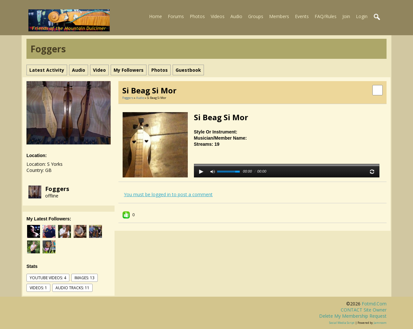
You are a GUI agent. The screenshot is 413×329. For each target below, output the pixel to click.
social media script (342, 323)
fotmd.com (374, 304)
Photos (197, 16)
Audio (236, 16)
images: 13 (85, 278)
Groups (255, 16)
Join (346, 16)
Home (155, 16)
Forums (176, 16)
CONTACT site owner (364, 310)
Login (362, 16)
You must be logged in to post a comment (168, 194)
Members (279, 16)
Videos (218, 16)
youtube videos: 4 (48, 278)
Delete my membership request (353, 316)
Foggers (57, 189)
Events (302, 16)
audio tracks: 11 (72, 288)
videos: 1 (38, 288)
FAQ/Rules (326, 16)
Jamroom (380, 323)
